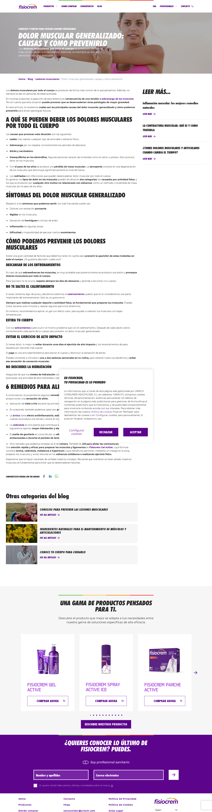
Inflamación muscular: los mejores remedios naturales (170, 105)
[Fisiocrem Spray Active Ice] (106, 659)
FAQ (154, 6)
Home (21, 79)
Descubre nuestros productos (106, 724)
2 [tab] (93, 715)
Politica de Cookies (121, 804)
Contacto (187, 6)
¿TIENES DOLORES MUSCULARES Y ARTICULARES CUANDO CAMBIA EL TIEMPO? (171, 150)
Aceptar (135, 432)
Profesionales (168, 6)
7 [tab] (109, 715)
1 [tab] (90, 715)
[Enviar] (174, 775)
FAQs (67, 804)
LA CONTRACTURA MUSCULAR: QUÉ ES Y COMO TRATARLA (170, 128)
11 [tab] (121, 715)
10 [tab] (118, 715)
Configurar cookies (76, 432)
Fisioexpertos (87, 6)
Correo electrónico (107, 775)
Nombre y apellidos (48, 775)
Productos (50, 6)
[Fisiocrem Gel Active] (47, 659)
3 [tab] (96, 715)
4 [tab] (99, 715)
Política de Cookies (101, 411)
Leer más (147, 114)
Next (195, 673)
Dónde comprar (69, 6)
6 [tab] (106, 715)
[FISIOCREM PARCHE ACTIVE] (164, 659)
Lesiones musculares (47, 79)
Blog (99, 6)
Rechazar (105, 432)
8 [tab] (112, 715)
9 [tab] (115, 715)
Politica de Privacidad (123, 798)
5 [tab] (103, 715)
